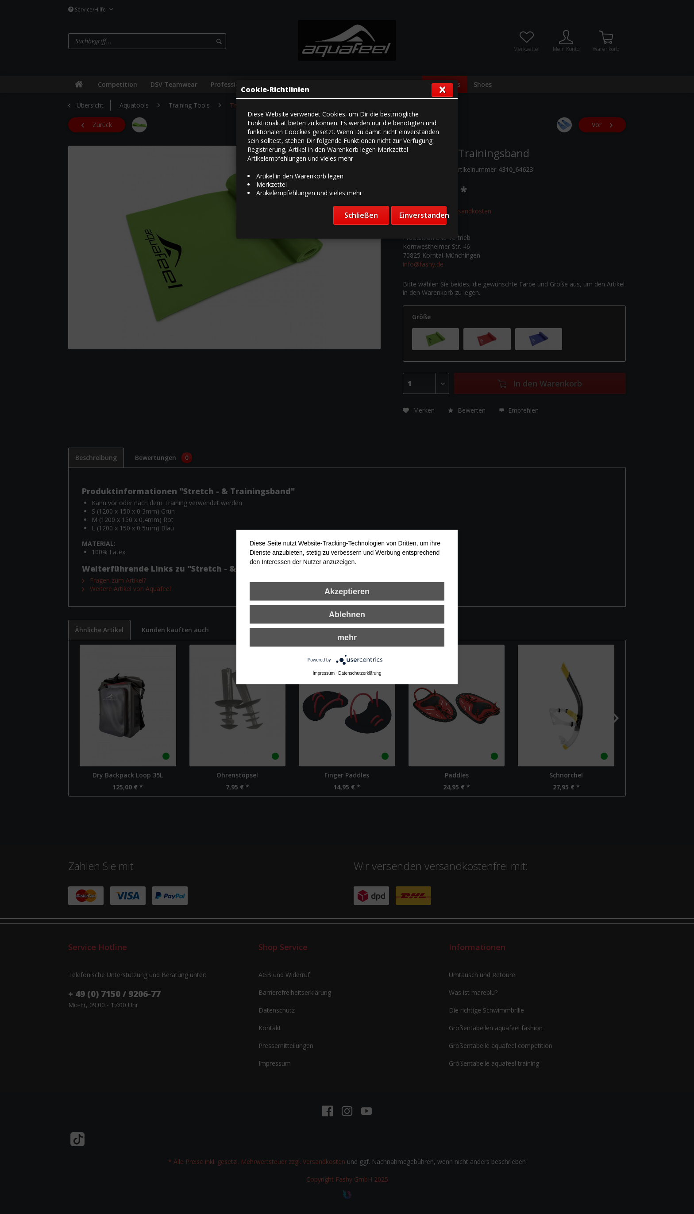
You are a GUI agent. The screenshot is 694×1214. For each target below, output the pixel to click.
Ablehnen (347, 614)
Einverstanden (423, 215)
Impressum (324, 673)
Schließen (361, 215)
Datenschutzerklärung (359, 673)
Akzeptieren (347, 591)
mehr (347, 637)
